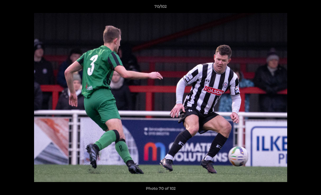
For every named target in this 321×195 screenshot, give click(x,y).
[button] (311, 7)
